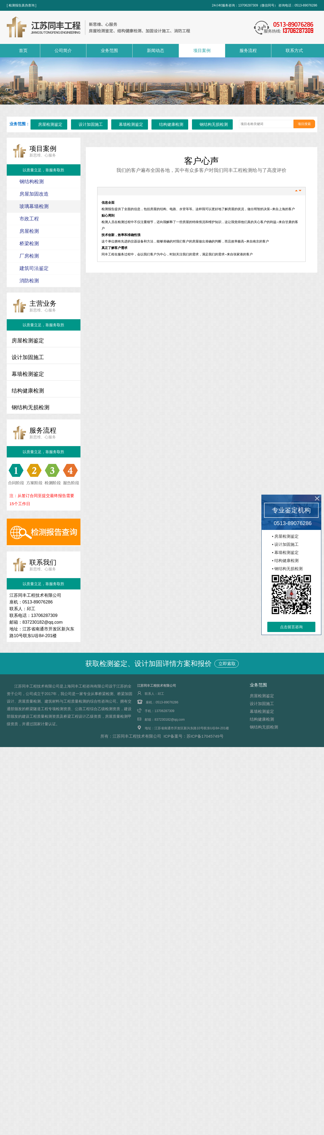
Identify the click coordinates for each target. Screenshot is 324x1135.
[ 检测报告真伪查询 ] (21, 5)
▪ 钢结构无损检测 (287, 568)
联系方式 (294, 50)
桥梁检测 (29, 243)
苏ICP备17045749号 (205, 736)
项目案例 (202, 50)
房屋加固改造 (34, 194)
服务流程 (248, 50)
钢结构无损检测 (214, 124)
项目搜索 (304, 124)
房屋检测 (29, 231)
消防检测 (29, 280)
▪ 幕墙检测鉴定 (285, 552)
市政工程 (29, 218)
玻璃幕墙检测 (34, 206)
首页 (23, 50)
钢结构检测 (31, 181)
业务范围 (109, 50)
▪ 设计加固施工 (285, 544)
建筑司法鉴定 (34, 268)
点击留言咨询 (291, 627)
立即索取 (226, 663)
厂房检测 (29, 256)
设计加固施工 (91, 124)
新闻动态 (155, 50)
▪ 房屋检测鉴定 (285, 536)
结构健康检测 (171, 124)
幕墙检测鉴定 (131, 124)
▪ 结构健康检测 (285, 560)
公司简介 (63, 50)
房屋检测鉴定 (50, 124)
